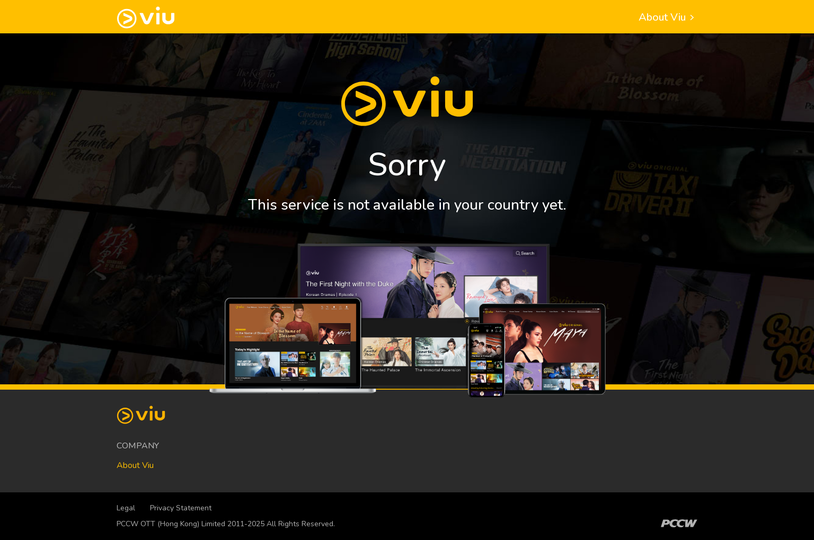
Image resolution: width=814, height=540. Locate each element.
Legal (126, 508)
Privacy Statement (180, 508)
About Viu (668, 17)
